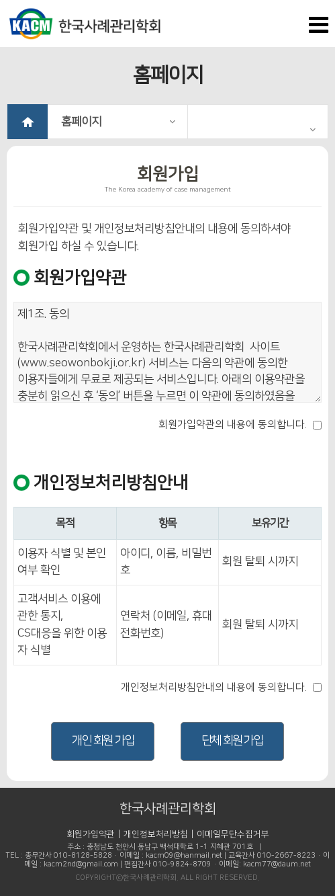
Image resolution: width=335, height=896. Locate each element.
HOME (27, 121)
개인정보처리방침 (156, 834)
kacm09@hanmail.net (184, 856)
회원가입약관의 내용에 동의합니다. (232, 424)
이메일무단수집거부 (233, 834)
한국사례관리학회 (167, 808)
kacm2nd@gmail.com (81, 864)
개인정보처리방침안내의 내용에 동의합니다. (214, 687)
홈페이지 (118, 122)
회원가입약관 (90, 834)
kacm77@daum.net (277, 864)
